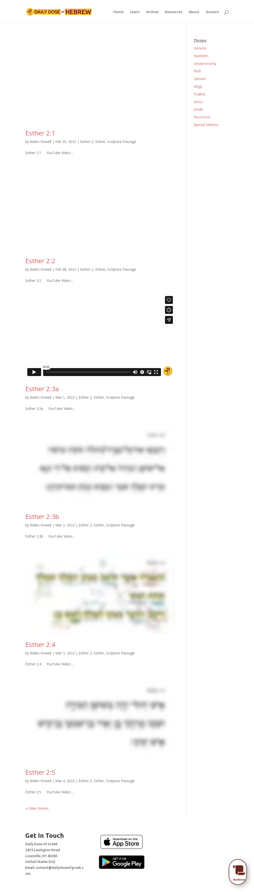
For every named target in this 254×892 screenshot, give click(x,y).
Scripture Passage (121, 141)
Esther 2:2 (40, 260)
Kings (198, 86)
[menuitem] (238, 870)
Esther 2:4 (40, 644)
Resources (173, 12)
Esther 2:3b (42, 516)
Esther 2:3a (42, 388)
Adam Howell (40, 141)
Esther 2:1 (40, 132)
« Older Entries (37, 808)
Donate (212, 12)
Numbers (201, 55)
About (194, 12)
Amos (198, 101)
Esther (100, 141)
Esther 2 (86, 141)
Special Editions (206, 124)
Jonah (198, 109)
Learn (135, 12)
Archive (152, 12)
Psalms (199, 94)
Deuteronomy (205, 63)
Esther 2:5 (40, 772)
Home (118, 12)
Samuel (200, 78)
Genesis (200, 48)
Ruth (197, 71)
